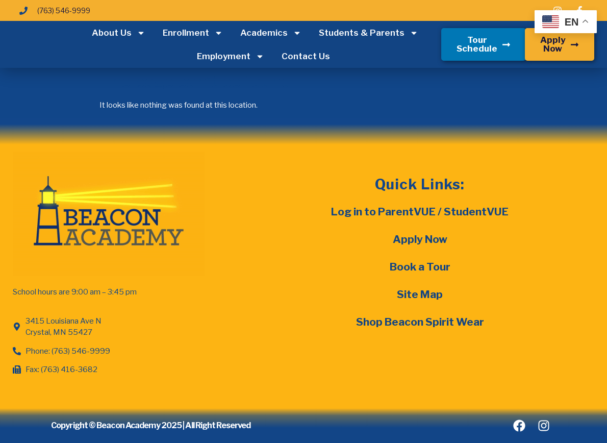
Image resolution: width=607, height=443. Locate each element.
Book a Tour (419, 266)
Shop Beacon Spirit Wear (420, 321)
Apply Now (420, 239)
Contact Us (306, 56)
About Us (118, 32)
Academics (270, 32)
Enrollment (193, 32)
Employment (230, 56)
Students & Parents (368, 32)
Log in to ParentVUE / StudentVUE (420, 211)
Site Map (420, 294)
